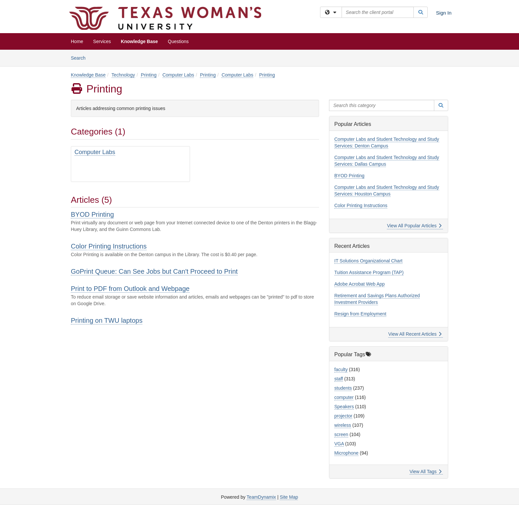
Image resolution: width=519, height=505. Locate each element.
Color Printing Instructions (109, 246)
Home (77, 41)
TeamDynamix (261, 497)
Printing (148, 75)
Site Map (289, 497)
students (343, 388)
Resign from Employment (360, 313)
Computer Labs (178, 75)
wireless (342, 425)
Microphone (346, 453)
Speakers (344, 406)
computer (344, 397)
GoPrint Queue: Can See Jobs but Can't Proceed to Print (154, 271)
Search (80, 57)
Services (102, 41)
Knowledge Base (139, 41)
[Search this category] (381, 105)
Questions (178, 41)
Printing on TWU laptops (106, 320)
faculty (341, 369)
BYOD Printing (92, 214)
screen (341, 434)
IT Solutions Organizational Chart (368, 260)
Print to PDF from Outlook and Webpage (130, 288)
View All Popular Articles (414, 225)
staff (338, 378)
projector (343, 416)
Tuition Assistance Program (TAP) (368, 272)
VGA (339, 443)
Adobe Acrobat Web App (359, 284)
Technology (123, 75)
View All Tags (425, 471)
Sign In (443, 13)
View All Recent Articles (415, 334)
